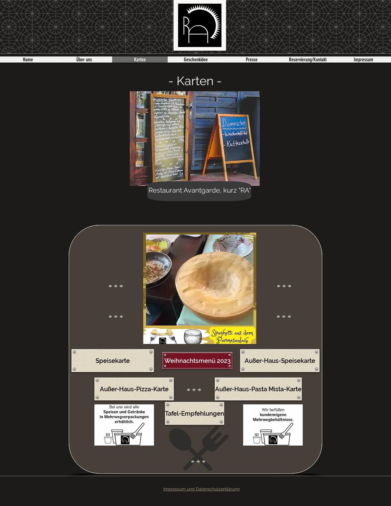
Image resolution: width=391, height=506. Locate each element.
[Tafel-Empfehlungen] (194, 413)
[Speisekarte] (112, 360)
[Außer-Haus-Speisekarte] (280, 360)
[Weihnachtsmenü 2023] (197, 360)
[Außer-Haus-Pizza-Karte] (134, 389)
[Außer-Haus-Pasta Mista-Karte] (258, 389)
